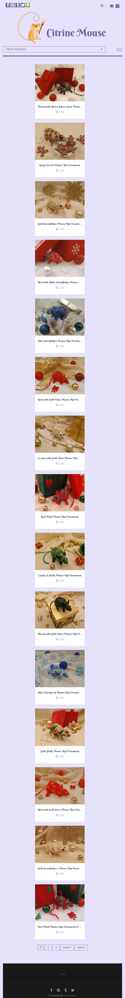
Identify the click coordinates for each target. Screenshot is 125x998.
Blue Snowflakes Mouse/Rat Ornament (60, 341)
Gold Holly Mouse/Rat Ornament (59, 751)
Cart (112, 6)
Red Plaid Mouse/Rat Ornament (60, 516)
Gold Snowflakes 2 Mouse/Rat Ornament (61, 868)
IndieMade (70, 995)
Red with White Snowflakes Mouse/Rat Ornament (67, 282)
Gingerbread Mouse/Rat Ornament (59, 165)
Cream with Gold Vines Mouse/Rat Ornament (64, 458)
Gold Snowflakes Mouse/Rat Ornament (60, 223)
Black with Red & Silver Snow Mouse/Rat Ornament (68, 106)
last (81, 947)
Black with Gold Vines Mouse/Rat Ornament (64, 634)
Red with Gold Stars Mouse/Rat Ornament (62, 809)
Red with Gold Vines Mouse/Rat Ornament (62, 399)
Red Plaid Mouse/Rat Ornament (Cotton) (62, 926)
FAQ (62, 974)
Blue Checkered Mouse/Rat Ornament (60, 692)
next (67, 947)
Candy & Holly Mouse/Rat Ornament (59, 575)
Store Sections (54, 49)
